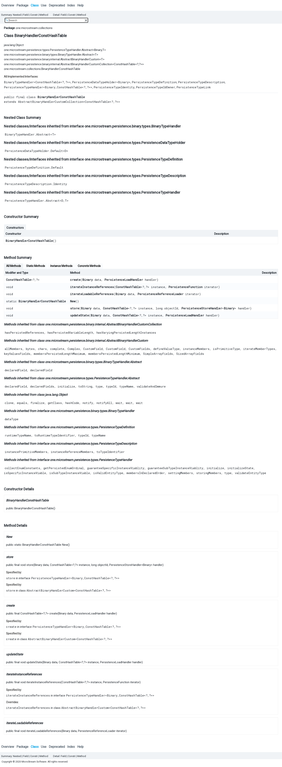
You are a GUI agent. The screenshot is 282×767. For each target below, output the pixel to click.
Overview (7, 5)
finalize (37, 403)
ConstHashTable (124, 64)
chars (42, 349)
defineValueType (166, 349)
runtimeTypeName (18, 435)
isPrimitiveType (226, 349)
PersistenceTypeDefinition (154, 82)
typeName (126, 386)
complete (57, 349)
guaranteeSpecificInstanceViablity (115, 468)
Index (71, 5)
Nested (17, 14)
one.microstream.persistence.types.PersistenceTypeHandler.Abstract (48, 50)
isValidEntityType (108, 473)
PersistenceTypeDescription (201, 82)
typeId (111, 386)
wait (119, 403)
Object (63, 395)
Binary (98, 50)
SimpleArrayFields (158, 354)
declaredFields (42, 386)
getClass (55, 403)
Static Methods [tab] (35, 265)
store (74, 308)
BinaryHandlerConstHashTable (29, 241)
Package (22, 5)
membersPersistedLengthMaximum (59, 354)
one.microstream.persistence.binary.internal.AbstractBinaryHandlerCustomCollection (58, 64)
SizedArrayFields (190, 354)
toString (85, 386)
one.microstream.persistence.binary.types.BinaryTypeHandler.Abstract (48, 54)
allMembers (13, 349)
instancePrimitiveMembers (26, 452)
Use (43, 5)
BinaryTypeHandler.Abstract (27, 134)
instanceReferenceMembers (72, 452)
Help (80, 5)
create (75, 280)
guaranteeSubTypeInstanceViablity (175, 468)
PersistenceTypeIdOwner (155, 87)
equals (22, 403)
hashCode (72, 403)
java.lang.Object (14, 45)
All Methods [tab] (13, 265)
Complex (74, 349)
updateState (79, 315)
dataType (11, 419)
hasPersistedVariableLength (70, 332)
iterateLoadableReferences (92, 294)
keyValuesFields (17, 354)
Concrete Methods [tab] (89, 265)
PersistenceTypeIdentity (114, 87)
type (99, 386)
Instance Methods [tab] (61, 265)
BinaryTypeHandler (19, 82)
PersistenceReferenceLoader (160, 294)
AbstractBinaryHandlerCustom (127, 340)
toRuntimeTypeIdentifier (54, 435)
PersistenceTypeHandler (23, 87)
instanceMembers (196, 349)
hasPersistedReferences (24, 332)
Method (43, 14)
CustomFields (139, 349)
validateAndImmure (151, 386)
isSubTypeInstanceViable (69, 473)
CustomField (93, 349)
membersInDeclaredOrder (146, 473)
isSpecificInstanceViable (25, 473)
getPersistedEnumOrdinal (63, 468)
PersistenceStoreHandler (201, 308)
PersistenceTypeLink (193, 87)
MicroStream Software (34, 761)
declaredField (16, 370)
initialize (66, 386)
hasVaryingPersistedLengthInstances (126, 332)
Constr (34, 14)
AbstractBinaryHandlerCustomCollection (50, 102)
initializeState (240, 468)
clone (9, 403)
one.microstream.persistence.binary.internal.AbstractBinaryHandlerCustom (51, 59)
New (72, 301)
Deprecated (57, 5)
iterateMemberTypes (259, 349)
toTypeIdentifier (111, 452)
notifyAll (104, 403)
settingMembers (180, 473)
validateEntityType (250, 473)
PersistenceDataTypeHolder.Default (34, 151)
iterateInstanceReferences (92, 287)
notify (87, 403)
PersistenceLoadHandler (123, 280)
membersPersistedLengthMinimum (114, 354)
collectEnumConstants (22, 468)
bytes (30, 349)
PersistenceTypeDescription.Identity (36, 184)
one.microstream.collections (34, 28)
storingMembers (208, 473)
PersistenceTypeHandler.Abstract (32, 200)
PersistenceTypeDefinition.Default (34, 167)
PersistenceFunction (185, 287)
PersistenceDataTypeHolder (94, 82)
